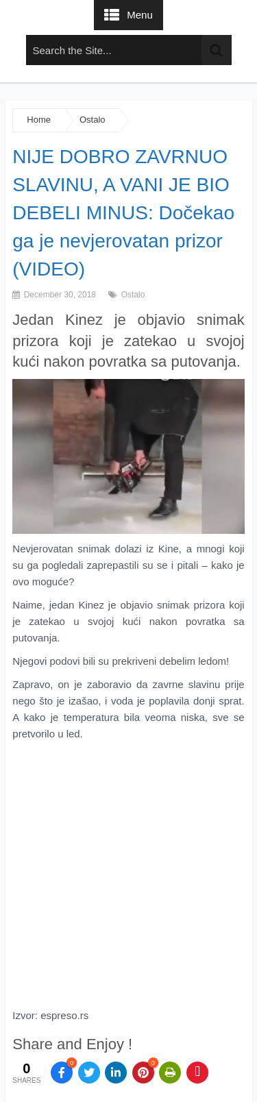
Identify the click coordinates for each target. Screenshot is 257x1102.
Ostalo (92, 119)
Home (39, 119)
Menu (140, 15)
